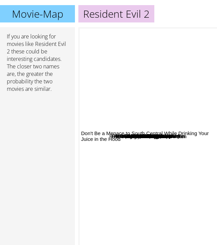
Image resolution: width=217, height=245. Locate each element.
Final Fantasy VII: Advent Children (166, 191)
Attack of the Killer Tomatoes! (114, 78)
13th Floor (181, 32)
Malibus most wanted (123, 118)
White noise (165, 127)
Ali (157, 208)
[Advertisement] (37, 134)
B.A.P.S (128, 203)
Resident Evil (170, 155)
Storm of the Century (172, 73)
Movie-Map (37, 14)
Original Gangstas (135, 174)
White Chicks (164, 104)
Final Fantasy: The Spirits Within (177, 91)
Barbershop (141, 83)
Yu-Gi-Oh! (176, 214)
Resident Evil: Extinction (144, 148)
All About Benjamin (127, 128)
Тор (141, 66)
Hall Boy (130, 144)
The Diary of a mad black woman (158, 112)
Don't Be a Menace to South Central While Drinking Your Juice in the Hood (145, 237)
